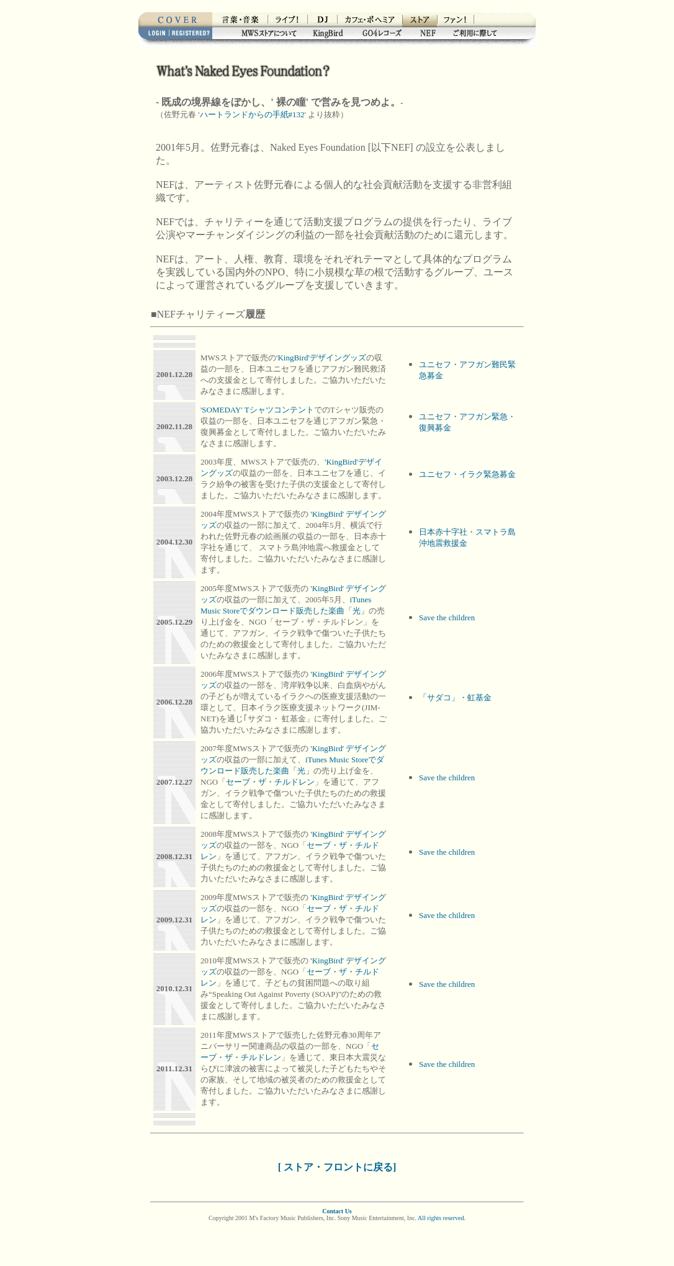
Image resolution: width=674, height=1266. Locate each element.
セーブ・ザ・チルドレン (270, 782)
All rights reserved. (441, 1218)
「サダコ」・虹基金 (455, 697)
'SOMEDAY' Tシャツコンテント (257, 409)
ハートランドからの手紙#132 (252, 114)
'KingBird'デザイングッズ (321, 357)
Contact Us (337, 1211)
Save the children (447, 617)
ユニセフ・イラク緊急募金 (467, 474)
